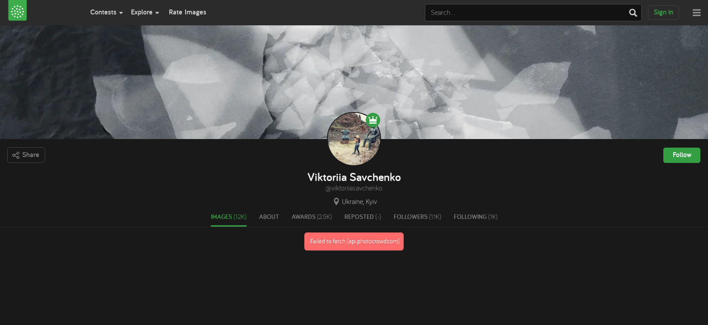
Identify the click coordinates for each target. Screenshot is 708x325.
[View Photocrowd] (43, 12)
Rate (187, 12)
